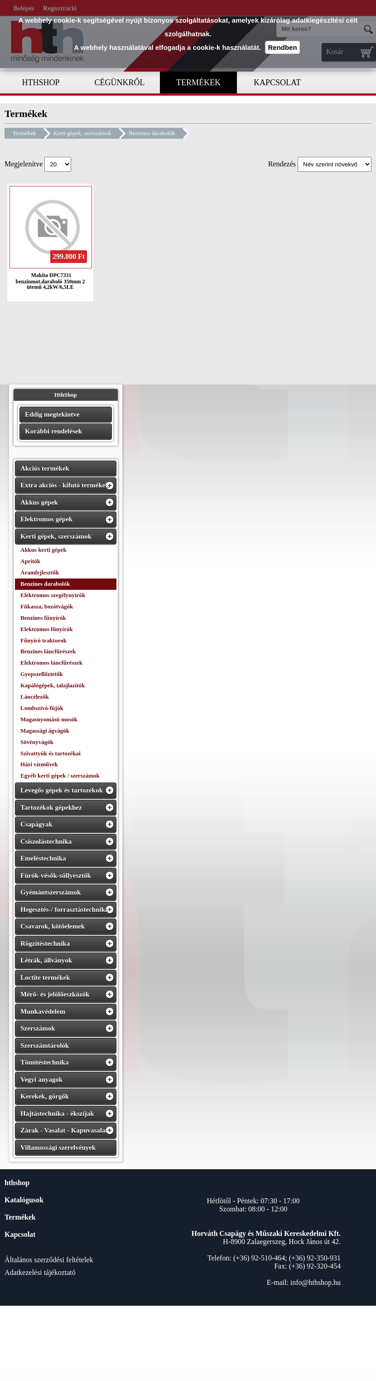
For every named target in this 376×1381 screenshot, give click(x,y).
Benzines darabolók (152, 133)
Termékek (24, 133)
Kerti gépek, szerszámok (82, 133)
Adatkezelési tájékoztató (40, 1272)
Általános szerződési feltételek (49, 1260)
